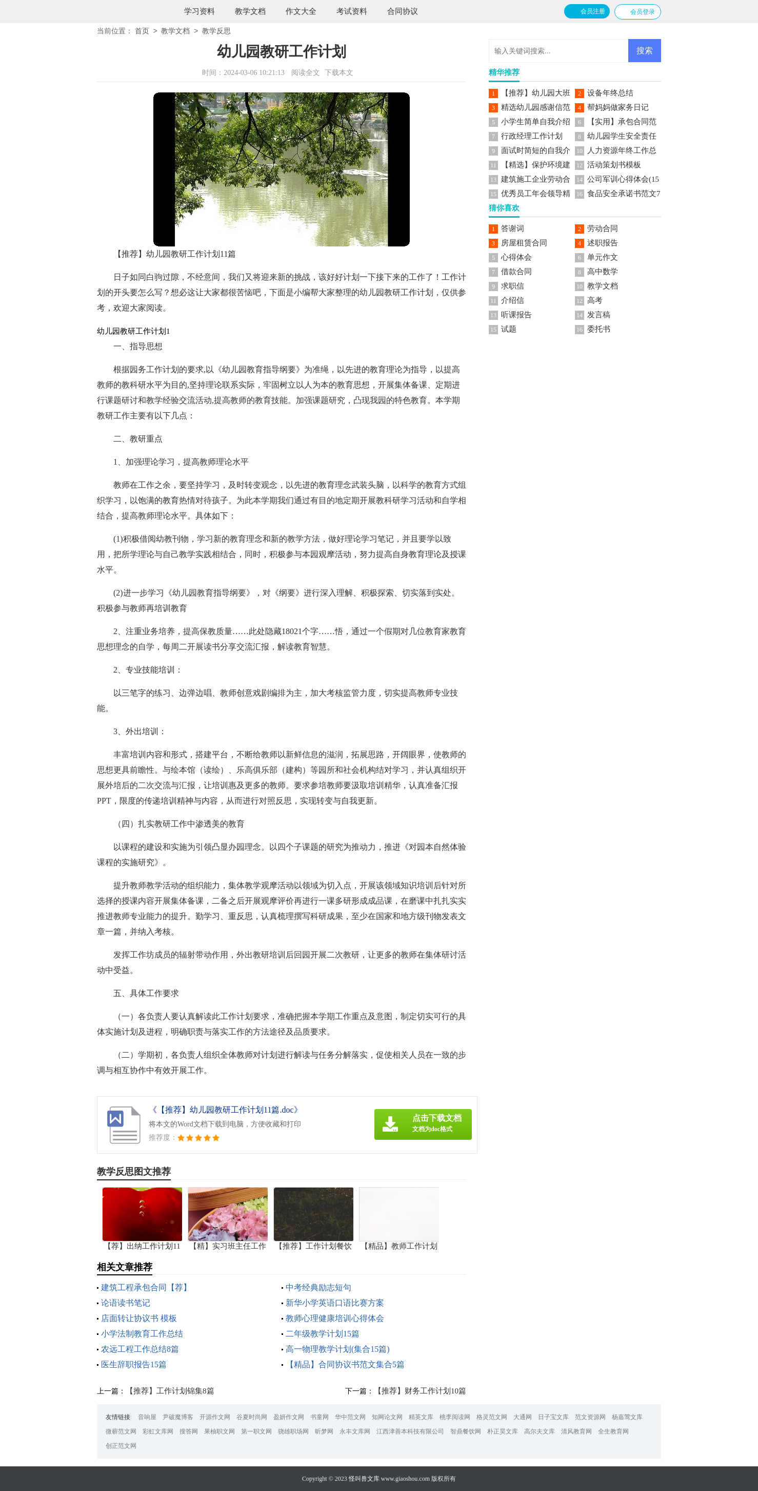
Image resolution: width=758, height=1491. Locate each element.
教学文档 (250, 11)
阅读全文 (305, 73)
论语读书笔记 (125, 1302)
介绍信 (512, 300)
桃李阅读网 (455, 1417)
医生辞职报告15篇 (134, 1364)
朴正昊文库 (502, 1431)
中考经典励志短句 (318, 1287)
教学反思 (216, 31)
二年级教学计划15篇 (323, 1333)
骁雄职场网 (293, 1431)
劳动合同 (602, 228)
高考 (595, 300)
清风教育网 (576, 1431)
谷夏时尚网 (251, 1417)
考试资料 (351, 11)
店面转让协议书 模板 (139, 1318)
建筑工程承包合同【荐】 (146, 1287)
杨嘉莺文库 (627, 1417)
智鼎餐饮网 (465, 1431)
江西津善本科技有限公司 (410, 1431)
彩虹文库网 (158, 1431)
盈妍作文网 (288, 1417)
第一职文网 (256, 1431)
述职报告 (602, 243)
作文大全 (301, 11)
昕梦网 (324, 1431)
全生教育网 (613, 1431)
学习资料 (199, 11)
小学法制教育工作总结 (142, 1333)
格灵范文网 (491, 1417)
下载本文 (339, 73)
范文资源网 (590, 1417)
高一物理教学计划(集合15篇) (338, 1349)
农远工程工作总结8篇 (140, 1349)
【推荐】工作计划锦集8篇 (170, 1391)
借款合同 (516, 271)
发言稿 (598, 315)
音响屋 (147, 1417)
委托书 (598, 329)
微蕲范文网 (121, 1431)
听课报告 (516, 315)
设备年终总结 (610, 93)
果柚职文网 (219, 1431)
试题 (508, 329)
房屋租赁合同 (524, 243)
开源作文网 (215, 1417)
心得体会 (516, 257)
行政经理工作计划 (532, 136)
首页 (142, 31)
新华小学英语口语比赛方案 (335, 1302)
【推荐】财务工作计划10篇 (420, 1391)
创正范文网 (121, 1445)
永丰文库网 (355, 1431)
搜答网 (188, 1431)
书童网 (319, 1417)
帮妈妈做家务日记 (618, 107)
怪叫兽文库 (364, 1478)
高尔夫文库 (539, 1431)
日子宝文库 (553, 1417)
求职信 (512, 286)
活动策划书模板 (614, 165)
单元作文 (602, 257)
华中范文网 (350, 1417)
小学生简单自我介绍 (535, 122)
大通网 (522, 1417)
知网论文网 (387, 1417)
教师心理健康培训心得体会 (335, 1318)
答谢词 (512, 228)
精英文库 (421, 1417)
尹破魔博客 (178, 1417)
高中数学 (602, 271)
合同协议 (402, 11)
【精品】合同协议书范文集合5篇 (345, 1364)
